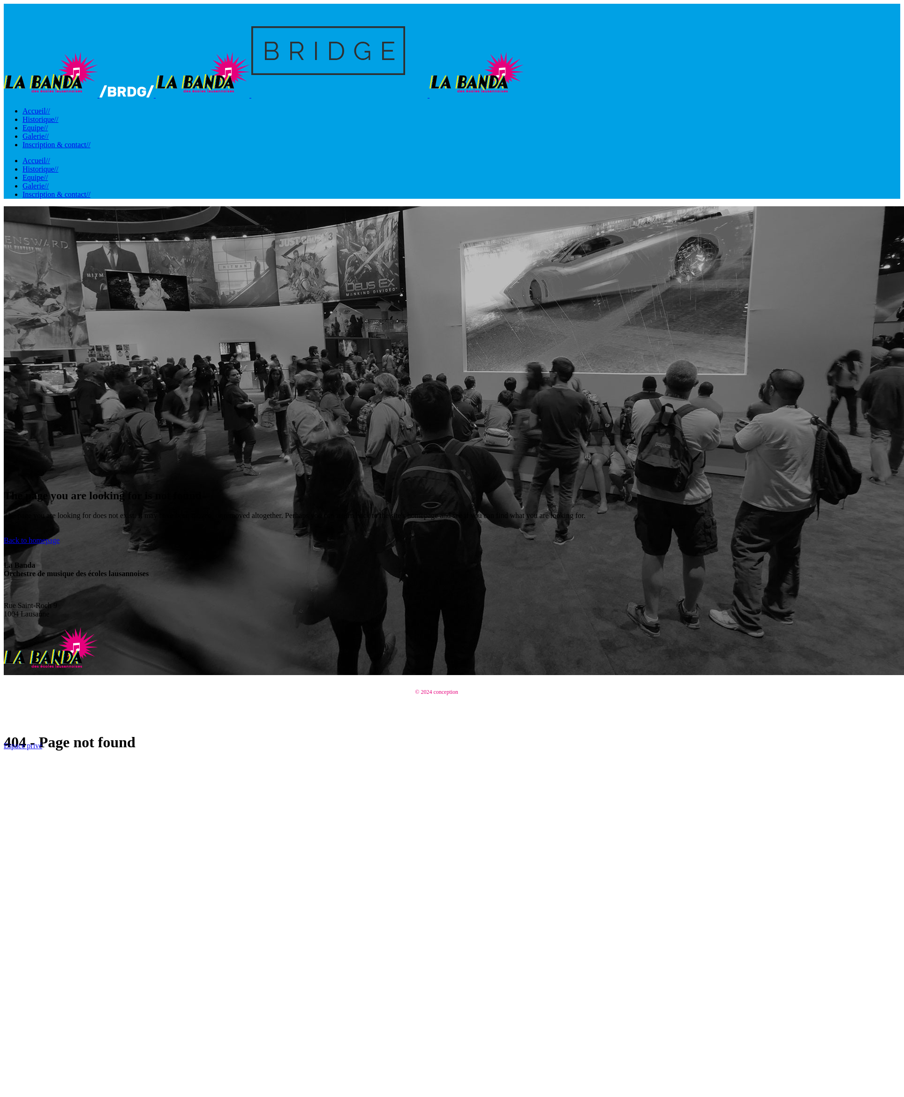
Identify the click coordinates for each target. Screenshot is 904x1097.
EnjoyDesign (474, 692)
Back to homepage (32, 540)
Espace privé (23, 746)
